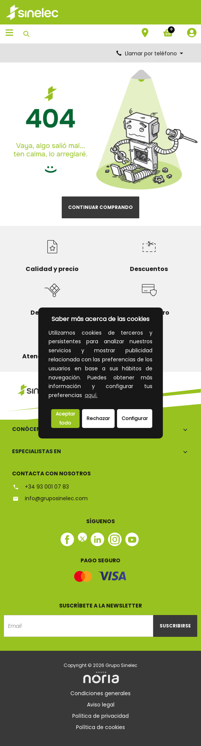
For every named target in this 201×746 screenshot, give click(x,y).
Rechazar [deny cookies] (98, 418)
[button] (101, 396)
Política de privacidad (100, 716)
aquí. (91, 395)
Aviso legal (100, 704)
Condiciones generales (100, 693)
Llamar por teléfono (150, 53)
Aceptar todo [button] (65, 418)
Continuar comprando (100, 207)
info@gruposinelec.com (50, 498)
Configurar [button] (135, 418)
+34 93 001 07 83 (40, 486)
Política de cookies (100, 727)
